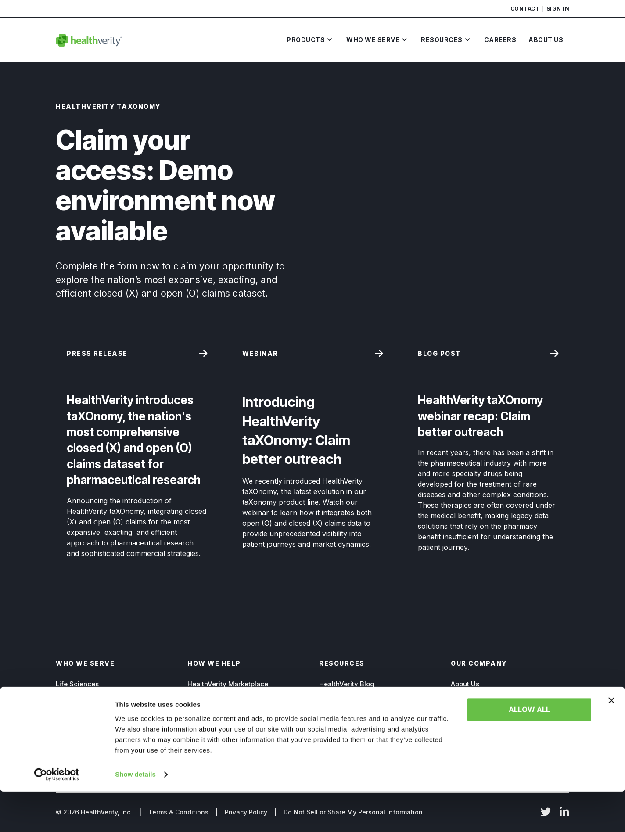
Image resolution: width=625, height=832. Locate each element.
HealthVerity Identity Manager (235, 714)
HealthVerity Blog (346, 684)
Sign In (558, 8)
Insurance (71, 714)
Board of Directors (480, 714)
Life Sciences (77, 684)
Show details (135, 814)
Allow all (529, 750)
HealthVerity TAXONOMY (227, 699)
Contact (525, 8)
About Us (465, 684)
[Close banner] (611, 741)
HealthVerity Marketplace (227, 684)
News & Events (342, 699)
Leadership (468, 699)
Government (76, 699)
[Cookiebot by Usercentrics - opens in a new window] (56, 814)
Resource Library (346, 714)
